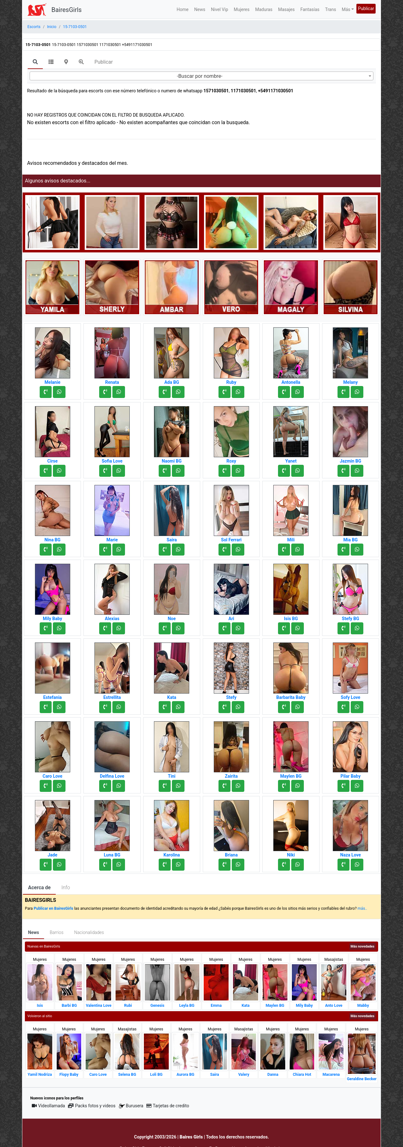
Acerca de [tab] (39, 888)
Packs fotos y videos (91, 1105)
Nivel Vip (219, 9)
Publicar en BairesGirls (53, 908)
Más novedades (362, 946)
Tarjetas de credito (167, 1105)
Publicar (366, 8)
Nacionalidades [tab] (89, 932)
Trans (330, 9)
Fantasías (310, 9)
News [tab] (33, 932)
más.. (362, 908)
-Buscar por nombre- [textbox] (200, 76)
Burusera (131, 1106)
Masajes (286, 9)
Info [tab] (65, 888)
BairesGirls (66, 10)
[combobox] (201, 76)
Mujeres (242, 9)
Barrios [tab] (57, 932)
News (199, 9)
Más (346, 9)
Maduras (264, 9)
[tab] (35, 62)
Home (183, 9)
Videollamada (48, 1105)
